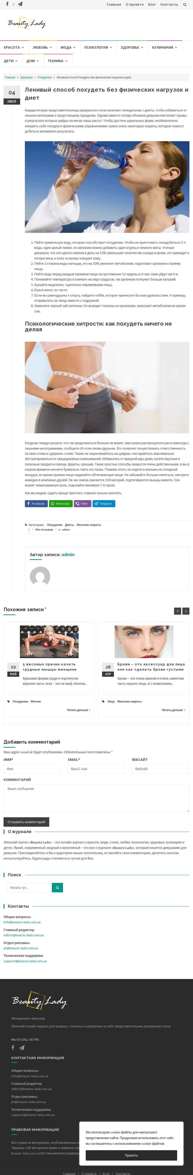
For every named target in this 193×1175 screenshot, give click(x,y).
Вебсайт (140, 759)
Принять (131, 1155)
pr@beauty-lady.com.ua (21, 948)
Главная (114, 4)
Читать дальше (78, 710)
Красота (12, 47)
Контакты (169, 4)
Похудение (44, 77)
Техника (55, 61)
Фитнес (36, 701)
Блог (152, 4)
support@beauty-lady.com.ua (25, 961)
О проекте (135, 4)
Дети (8, 61)
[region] (131, 1144)
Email (74, 759)
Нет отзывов (44, 529)
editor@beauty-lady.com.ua (24, 935)
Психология (96, 47)
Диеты (69, 525)
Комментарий (17, 779)
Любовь (40, 47)
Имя (8, 759)
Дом (30, 61)
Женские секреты (89, 525)
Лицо (111, 701)
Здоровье (130, 47)
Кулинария (162, 47)
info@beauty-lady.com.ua (22, 922)
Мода (66, 47)
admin (66, 529)
